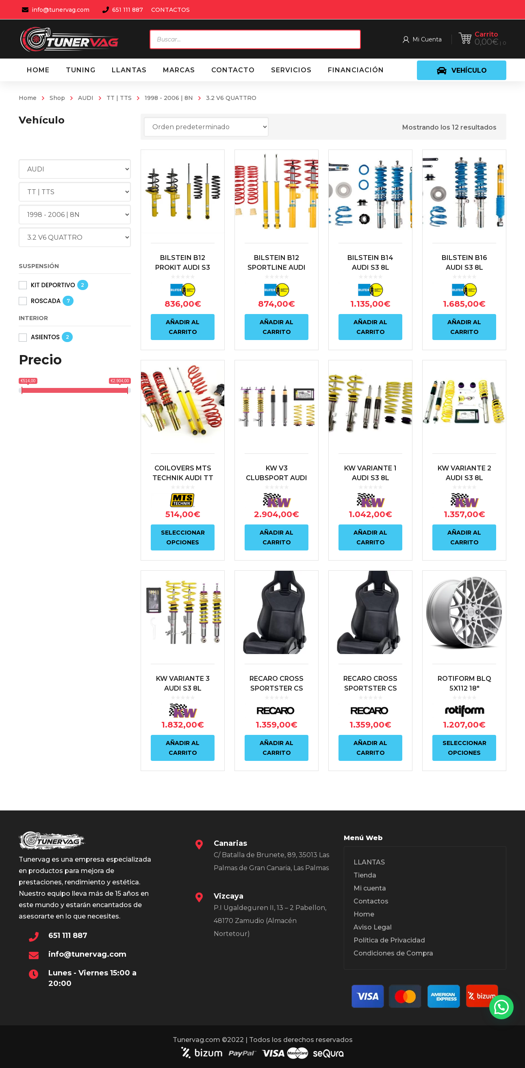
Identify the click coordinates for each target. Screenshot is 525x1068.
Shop (57, 98)
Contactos (371, 901)
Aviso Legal (373, 927)
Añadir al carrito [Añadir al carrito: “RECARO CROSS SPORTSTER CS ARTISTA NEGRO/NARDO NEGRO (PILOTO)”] (370, 747)
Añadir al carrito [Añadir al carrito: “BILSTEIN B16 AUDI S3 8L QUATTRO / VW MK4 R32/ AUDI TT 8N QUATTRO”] (464, 327)
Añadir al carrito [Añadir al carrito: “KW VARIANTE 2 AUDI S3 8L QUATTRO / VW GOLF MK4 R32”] (464, 537)
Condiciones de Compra (393, 953)
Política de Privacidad (389, 940)
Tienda (365, 875)
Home (28, 98)
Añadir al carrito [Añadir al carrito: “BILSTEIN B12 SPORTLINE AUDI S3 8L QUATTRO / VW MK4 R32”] (276, 327)
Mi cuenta (370, 888)
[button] (501, 1007)
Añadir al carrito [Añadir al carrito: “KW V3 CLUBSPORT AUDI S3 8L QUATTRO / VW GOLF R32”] (276, 537)
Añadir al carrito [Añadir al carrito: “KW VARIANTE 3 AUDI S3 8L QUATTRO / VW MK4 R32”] (183, 747)
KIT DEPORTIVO (53, 285)
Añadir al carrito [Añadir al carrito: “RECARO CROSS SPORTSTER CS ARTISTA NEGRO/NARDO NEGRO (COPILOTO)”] (276, 747)
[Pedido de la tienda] (206, 126)
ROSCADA (46, 301)
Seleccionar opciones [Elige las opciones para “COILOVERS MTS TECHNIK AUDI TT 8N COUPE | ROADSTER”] (183, 537)
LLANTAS (369, 862)
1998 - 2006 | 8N (169, 98)
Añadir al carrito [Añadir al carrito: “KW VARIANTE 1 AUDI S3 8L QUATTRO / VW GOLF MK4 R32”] (370, 537)
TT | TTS (119, 98)
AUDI (85, 98)
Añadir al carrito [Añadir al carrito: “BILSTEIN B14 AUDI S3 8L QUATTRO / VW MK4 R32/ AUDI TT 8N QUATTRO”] (370, 327)
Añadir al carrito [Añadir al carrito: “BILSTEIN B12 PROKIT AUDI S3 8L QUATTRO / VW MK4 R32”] (183, 327)
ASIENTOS (45, 337)
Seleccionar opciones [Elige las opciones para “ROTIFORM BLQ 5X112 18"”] (464, 747)
